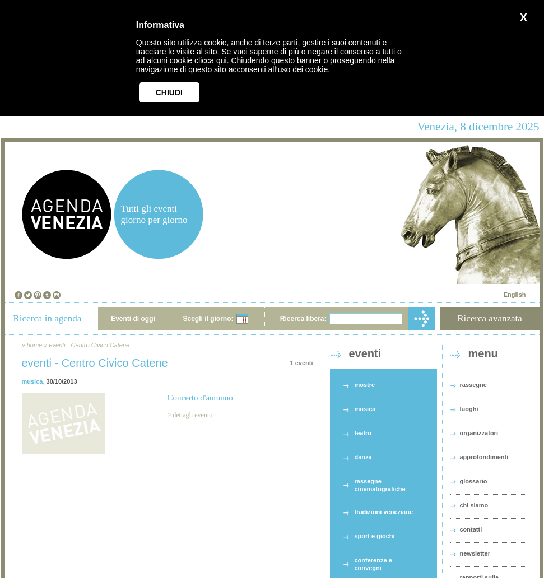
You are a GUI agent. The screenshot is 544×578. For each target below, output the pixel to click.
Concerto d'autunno (200, 397)
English (515, 294)
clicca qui (210, 60)
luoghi (469, 408)
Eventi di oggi (133, 319)
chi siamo (474, 505)
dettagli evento (192, 415)
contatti (471, 529)
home (35, 345)
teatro (363, 433)
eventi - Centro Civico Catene (89, 345)
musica (32, 381)
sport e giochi (375, 536)
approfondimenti (484, 457)
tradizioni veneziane (384, 512)
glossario (473, 481)
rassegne (473, 384)
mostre (365, 384)
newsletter (475, 553)
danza (363, 457)
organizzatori (479, 433)
